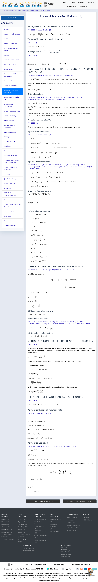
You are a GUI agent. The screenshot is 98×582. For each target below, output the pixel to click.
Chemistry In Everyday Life (12, 98)
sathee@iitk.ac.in (11, 569)
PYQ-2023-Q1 (32, 43)
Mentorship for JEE (28, 548)
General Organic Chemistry (9, 126)
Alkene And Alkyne (10, 43)
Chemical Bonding (10, 81)
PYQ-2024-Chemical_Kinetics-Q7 (63, 322)
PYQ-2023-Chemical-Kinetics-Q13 (49, 167)
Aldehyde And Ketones (12, 34)
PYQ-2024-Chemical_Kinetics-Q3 (63, 97)
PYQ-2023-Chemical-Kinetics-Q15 (39, 135)
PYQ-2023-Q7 (57, 75)
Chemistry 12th (6, 527)
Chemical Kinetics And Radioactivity (11, 91)
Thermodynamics (10, 225)
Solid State (7, 200)
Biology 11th (21, 529)
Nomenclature (9, 151)
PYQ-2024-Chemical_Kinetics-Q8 (39, 75)
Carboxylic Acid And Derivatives (11, 75)
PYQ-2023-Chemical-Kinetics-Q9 (74, 167)
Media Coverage (78, 2)
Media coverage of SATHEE (31, 569)
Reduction (7, 188)
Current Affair (71, 522)
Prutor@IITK (85, 565)
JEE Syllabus (87, 517)
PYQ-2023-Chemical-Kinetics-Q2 (55, 324)
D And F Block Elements (12, 111)
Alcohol (6, 29)
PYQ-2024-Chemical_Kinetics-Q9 (63, 165)
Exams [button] (64, 2)
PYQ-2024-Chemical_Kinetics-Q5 (39, 446)
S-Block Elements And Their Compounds (11, 194)
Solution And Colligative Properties (12, 206)
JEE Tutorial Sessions (7, 539)
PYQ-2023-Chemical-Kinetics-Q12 (80, 324)
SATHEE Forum (71, 530)
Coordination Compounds (8, 105)
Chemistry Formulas (56, 522)
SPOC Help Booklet (72, 528)
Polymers (7, 174)
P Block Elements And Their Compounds (11, 161)
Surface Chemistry (10, 221)
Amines (6, 55)
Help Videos (71, 6)
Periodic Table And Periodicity (10, 168)
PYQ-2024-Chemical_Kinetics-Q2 (39, 97)
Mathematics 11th (7, 529)
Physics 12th (5, 522)
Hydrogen (7, 137)
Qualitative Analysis (11, 179)
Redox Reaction (9, 183)
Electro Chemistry (10, 116)
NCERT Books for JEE (40, 519)
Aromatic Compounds (11, 60)
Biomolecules (8, 69)
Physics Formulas (55, 519)
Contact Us (84, 6)
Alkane (6, 39)
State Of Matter (9, 211)
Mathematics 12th (7, 532)
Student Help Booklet (73, 525)
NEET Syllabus (87, 520)
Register (91, 2)
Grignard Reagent (10, 132)
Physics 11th (5, 519)
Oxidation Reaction (10, 155)
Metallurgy (7, 146)
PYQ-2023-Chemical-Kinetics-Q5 (39, 270)
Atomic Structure (10, 64)
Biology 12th (21, 532)
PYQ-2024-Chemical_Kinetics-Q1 (39, 322)
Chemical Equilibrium (11, 85)
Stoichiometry (8, 216)
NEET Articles (54, 531)
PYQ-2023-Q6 (49, 99)
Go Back (12, 18)
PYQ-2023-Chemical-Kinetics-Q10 (64, 446)
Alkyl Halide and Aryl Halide (11, 49)
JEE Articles (53, 529)
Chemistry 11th (6, 524)
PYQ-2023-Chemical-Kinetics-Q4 (63, 270)
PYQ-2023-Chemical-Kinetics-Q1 (39, 30)
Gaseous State (9, 120)
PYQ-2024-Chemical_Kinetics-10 (39, 165)
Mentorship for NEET (29, 551)
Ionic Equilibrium (9, 141)
